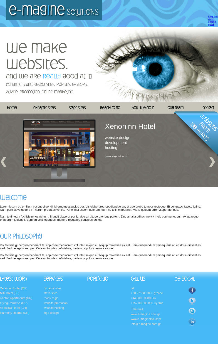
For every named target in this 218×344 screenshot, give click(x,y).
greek (211, 24)
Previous (3, 162)
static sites (77, 108)
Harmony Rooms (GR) (14, 312)
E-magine (54, 10)
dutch (211, 19)
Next (212, 162)
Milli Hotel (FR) (10, 293)
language (213, 16)
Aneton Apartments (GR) (16, 298)
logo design (51, 312)
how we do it (143, 108)
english (212, 22)
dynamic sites (44, 108)
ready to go (110, 108)
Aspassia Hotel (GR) (13, 307)
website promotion (56, 303)
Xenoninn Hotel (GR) (13, 288)
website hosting (54, 307)
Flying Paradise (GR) (13, 303)
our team (175, 108)
